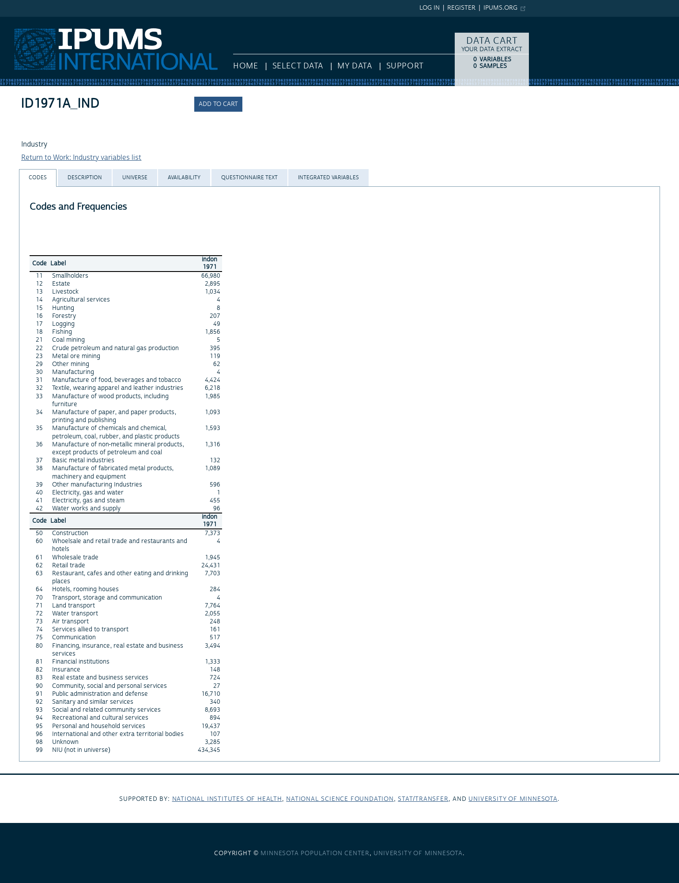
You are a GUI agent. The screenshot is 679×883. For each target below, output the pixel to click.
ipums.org (500, 8)
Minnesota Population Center (315, 853)
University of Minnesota (512, 799)
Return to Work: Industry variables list (81, 157)
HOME (245, 66)
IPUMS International (32, 21)
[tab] (38, 177)
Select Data (297, 66)
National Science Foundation (340, 799)
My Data (354, 66)
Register (461, 8)
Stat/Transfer (423, 799)
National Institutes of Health (227, 799)
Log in (429, 8)
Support (405, 66)
